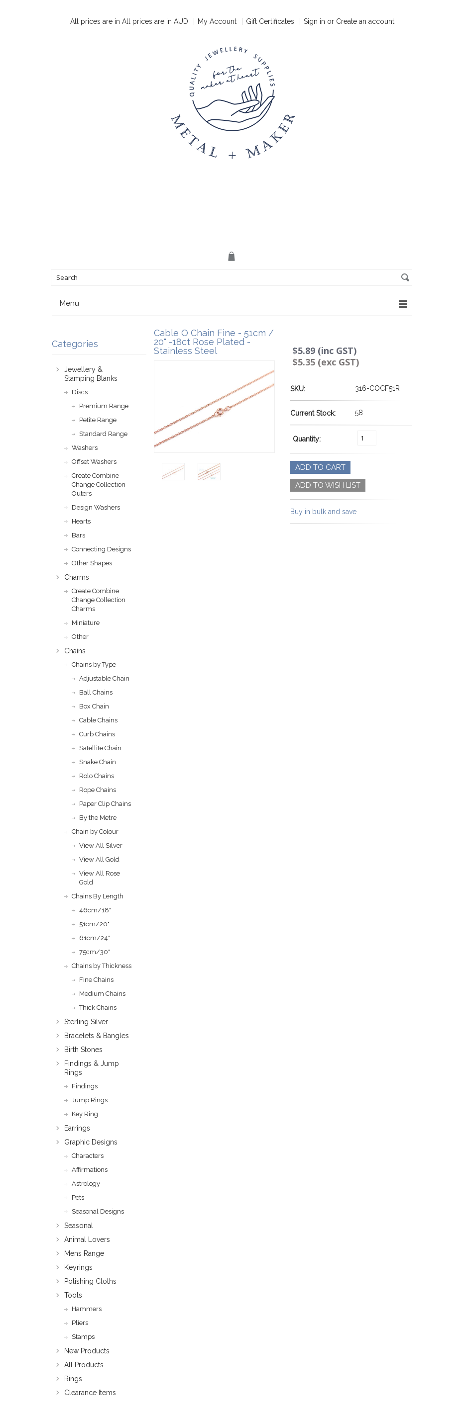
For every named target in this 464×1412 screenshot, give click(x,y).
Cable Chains (98, 720)
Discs (80, 392)
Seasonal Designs (98, 1211)
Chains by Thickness (101, 966)
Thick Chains (97, 1007)
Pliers (80, 1322)
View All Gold (99, 859)
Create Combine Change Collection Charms (98, 600)
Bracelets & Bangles (96, 1036)
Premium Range (103, 406)
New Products (87, 1351)
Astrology (86, 1183)
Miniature (86, 622)
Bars (78, 535)
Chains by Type (94, 664)
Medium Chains (102, 993)
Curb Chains (97, 734)
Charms (76, 577)
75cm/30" (94, 952)
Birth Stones (83, 1050)
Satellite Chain (100, 748)
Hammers (87, 1309)
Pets (78, 1197)
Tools (73, 1295)
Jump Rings (90, 1100)
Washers (85, 447)
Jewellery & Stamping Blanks (90, 373)
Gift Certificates (270, 21)
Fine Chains (96, 979)
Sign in (314, 21)
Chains (75, 651)
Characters (88, 1155)
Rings (73, 1379)
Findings (85, 1086)
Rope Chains (97, 790)
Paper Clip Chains (105, 803)
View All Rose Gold (99, 878)
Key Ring (85, 1114)
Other (80, 636)
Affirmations (90, 1169)
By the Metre (97, 817)
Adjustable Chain (104, 678)
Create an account (365, 21)
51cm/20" (94, 924)
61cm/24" (94, 938)
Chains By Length (97, 896)
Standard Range (103, 434)
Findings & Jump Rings (91, 1067)
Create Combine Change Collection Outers (98, 484)
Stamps (83, 1336)
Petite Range (97, 420)
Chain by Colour (95, 831)
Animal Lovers (87, 1239)
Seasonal (78, 1226)
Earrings (77, 1128)
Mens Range (84, 1253)
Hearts (81, 521)
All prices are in (155, 21)
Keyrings (78, 1267)
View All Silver (100, 845)
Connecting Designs (101, 549)
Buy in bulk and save (323, 512)
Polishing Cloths (90, 1281)
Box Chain (94, 706)
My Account (217, 21)
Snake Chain (97, 762)
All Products (84, 1365)
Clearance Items (90, 1393)
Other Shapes (92, 563)
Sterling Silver (86, 1022)
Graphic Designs (90, 1142)
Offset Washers (94, 461)
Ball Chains (96, 692)
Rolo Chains (96, 776)
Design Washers (96, 507)
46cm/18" (95, 910)
